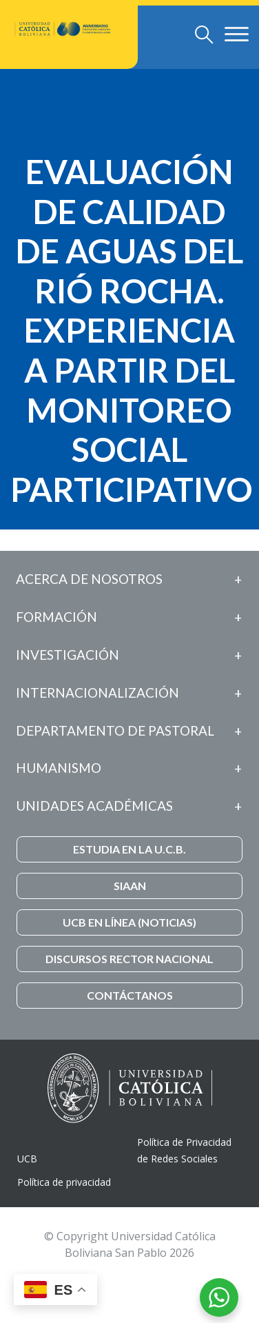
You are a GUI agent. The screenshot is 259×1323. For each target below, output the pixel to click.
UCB (27, 1158)
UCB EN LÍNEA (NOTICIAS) (129, 922)
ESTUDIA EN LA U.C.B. (129, 849)
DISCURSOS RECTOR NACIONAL (129, 958)
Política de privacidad (64, 1182)
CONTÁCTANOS (130, 995)
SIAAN (130, 885)
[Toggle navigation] (204, 34)
